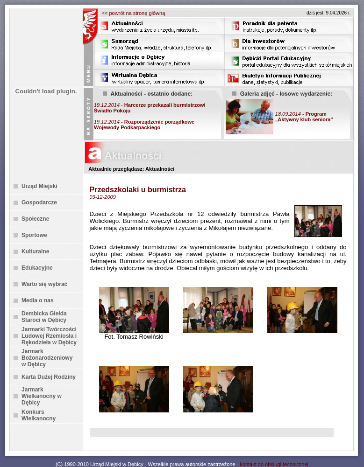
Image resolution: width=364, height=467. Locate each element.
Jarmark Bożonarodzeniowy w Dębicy (46, 358)
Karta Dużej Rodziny (48, 377)
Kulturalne (35, 251)
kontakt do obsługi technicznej (274, 464)
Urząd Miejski (39, 186)
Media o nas (37, 300)
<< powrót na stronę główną (133, 13)
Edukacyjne (37, 268)
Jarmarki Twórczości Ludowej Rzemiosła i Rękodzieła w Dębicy (49, 336)
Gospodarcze (39, 202)
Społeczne (35, 219)
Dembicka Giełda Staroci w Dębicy (44, 316)
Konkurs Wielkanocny (38, 415)
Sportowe (34, 235)
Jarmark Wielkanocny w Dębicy (41, 396)
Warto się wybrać (44, 284)
